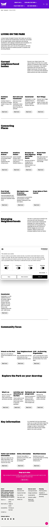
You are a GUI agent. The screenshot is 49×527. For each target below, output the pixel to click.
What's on (17, 2)
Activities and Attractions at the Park (18, 394)
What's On (19, 499)
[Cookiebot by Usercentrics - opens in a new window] (42, 249)
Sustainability (31, 495)
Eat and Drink (31, 5)
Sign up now (25, 479)
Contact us (3, 512)
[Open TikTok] (13, 519)
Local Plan (29, 226)
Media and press (11, 500)
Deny (9, 276)
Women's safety (32, 497)
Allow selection (24, 276)
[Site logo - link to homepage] (2, 4)
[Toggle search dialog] (43, 4)
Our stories (20, 495)
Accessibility (4, 508)
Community (6, 10)
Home (2, 10)
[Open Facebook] (2, 519)
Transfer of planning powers (43, 493)
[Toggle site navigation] (46, 4)
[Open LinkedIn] (10, 519)
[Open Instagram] (8, 519)
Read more (4, 112)
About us (3, 499)
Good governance (32, 490)
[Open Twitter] (5, 519)
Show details (42, 272)
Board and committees (31, 500)
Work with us (4, 503)
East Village (41, 97)
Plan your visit (18, 5)
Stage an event (10, 504)
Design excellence (32, 493)
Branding (41, 496)
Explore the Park (30, 2)
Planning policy (43, 490)
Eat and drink (41, 392)
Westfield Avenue (39, 454)
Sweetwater (29, 97)
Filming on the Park (11, 509)
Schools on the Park (8, 351)
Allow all (40, 276)
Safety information (24, 454)
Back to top (46, 523)
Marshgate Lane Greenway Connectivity (22, 193)
